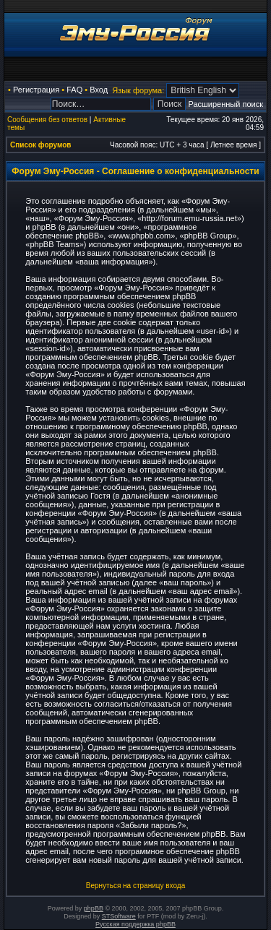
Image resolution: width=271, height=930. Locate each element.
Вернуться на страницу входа (135, 886)
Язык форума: (138, 90)
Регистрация (36, 89)
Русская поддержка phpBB (135, 924)
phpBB (93, 908)
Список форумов (41, 145)
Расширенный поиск (225, 104)
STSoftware (119, 916)
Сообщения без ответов (47, 120)
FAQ (74, 89)
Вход (99, 89)
